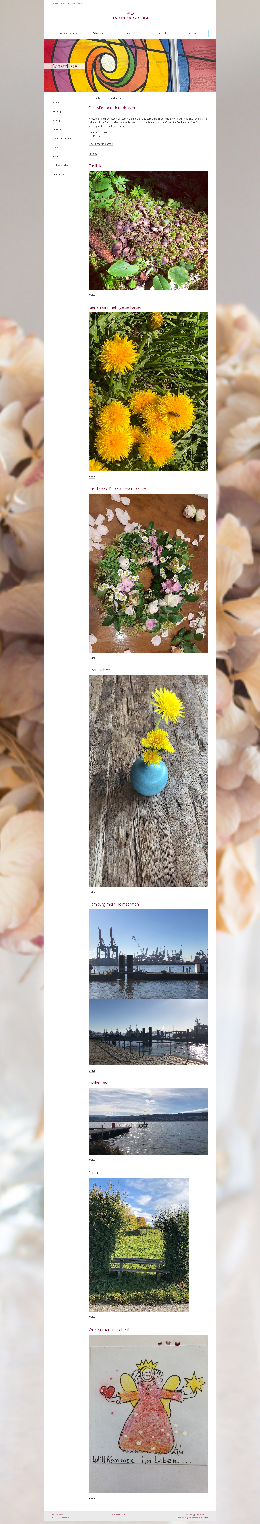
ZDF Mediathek (97, 136)
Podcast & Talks (60, 161)
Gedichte (57, 125)
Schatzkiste (99, 33)
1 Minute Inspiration (62, 134)
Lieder (56, 143)
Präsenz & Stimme (68, 33)
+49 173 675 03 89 (58, 4)
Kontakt (193, 33)
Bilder (56, 152)
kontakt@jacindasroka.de (197, 1514)
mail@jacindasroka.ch (76, 4)
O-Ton (130, 33)
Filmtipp (57, 116)
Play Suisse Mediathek (101, 143)
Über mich (161, 33)
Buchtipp (57, 107)
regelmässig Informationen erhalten (193, 1517)
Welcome (57, 98)
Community (58, 170)
